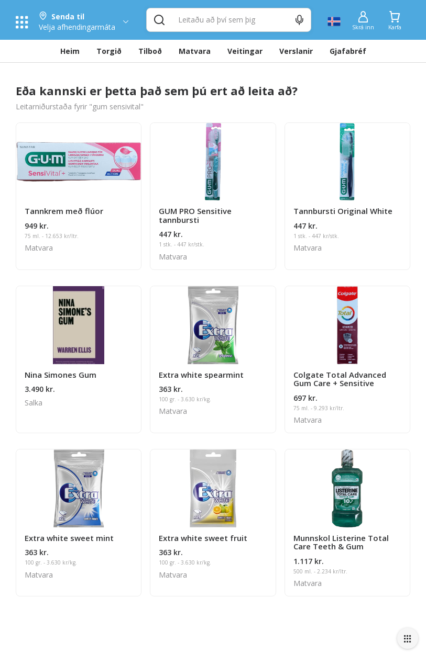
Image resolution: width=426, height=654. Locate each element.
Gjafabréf (348, 51)
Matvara (195, 51)
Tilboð (150, 51)
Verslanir (296, 51)
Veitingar (245, 51)
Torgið (109, 51)
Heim (70, 51)
